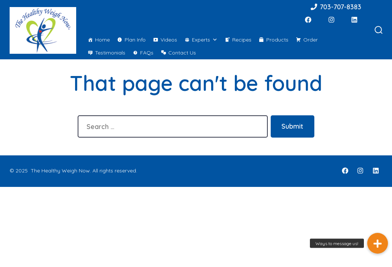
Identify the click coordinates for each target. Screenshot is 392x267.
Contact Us (182, 52)
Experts (204, 39)
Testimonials (110, 52)
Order (310, 39)
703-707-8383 (335, 7)
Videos (168, 39)
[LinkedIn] (354, 19)
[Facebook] (308, 19)
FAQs (146, 52)
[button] (377, 243)
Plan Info (135, 39)
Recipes (241, 39)
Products (277, 39)
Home (102, 39)
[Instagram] (331, 19)
